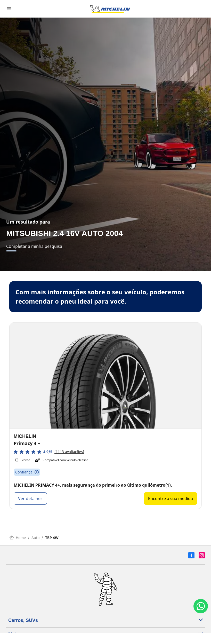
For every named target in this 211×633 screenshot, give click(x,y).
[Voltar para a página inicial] (110, 8)
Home (18, 537)
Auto (35, 537)
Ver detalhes (30, 498)
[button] (49, 452)
